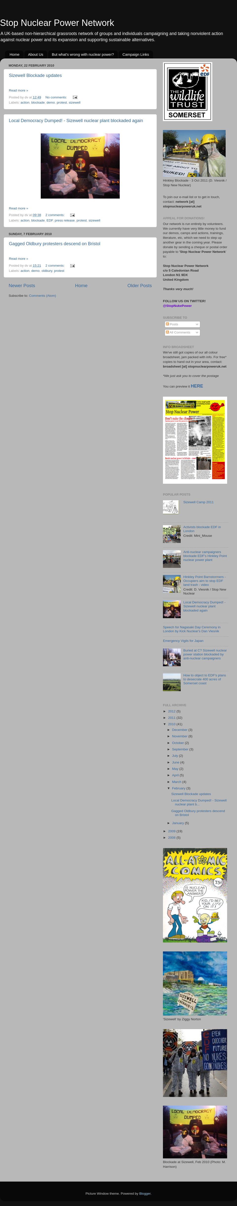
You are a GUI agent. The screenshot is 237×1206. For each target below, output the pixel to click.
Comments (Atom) (42, 295)
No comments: (56, 97)
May (175, 769)
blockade (38, 102)
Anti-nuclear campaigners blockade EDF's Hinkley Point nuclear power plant (205, 556)
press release (65, 220)
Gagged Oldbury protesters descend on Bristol (54, 243)
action (24, 102)
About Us (35, 54)
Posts (172, 324)
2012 (172, 711)
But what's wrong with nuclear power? (83, 54)
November (180, 736)
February (179, 788)
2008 (172, 837)
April (176, 775)
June (176, 762)
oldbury (46, 271)
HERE (197, 386)
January (178, 823)
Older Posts (139, 285)
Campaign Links (135, 54)
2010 (172, 724)
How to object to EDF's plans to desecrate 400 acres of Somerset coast (204, 679)
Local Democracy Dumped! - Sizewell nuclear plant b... (199, 802)
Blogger (145, 1193)
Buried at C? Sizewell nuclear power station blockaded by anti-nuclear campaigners (205, 654)
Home (15, 54)
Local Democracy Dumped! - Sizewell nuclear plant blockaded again (76, 120)
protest (62, 102)
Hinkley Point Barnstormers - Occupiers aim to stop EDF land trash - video (204, 581)
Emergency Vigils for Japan (183, 641)
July (175, 756)
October (178, 743)
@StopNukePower (177, 306)
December (180, 730)
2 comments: (55, 215)
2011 (172, 718)
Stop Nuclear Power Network (57, 23)
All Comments (178, 332)
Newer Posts (22, 285)
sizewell (74, 102)
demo (50, 102)
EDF (49, 220)
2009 (172, 831)
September (180, 749)
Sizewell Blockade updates (35, 75)
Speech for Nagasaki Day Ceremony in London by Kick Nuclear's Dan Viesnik (191, 629)
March (177, 782)
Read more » (18, 90)
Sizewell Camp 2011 (198, 502)
